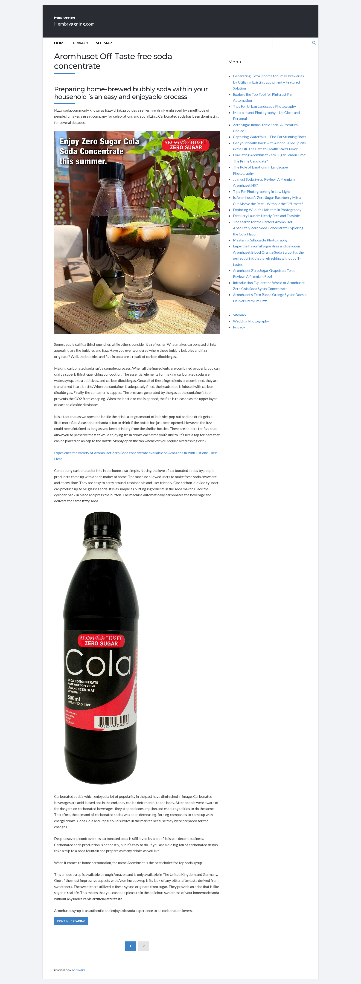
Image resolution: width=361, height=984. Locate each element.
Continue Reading (71, 926)
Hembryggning (83, 20)
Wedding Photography (251, 326)
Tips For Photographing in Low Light (261, 196)
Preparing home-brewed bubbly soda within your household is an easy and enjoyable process (131, 98)
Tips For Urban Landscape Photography (264, 111)
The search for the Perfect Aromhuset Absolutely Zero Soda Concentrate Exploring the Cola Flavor (268, 233)
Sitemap (104, 48)
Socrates (78, 975)
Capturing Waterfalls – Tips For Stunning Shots (269, 141)
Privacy (80, 48)
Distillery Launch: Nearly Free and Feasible (266, 220)
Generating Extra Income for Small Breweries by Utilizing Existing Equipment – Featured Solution (268, 87)
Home (60, 48)
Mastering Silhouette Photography (260, 245)
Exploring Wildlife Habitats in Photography (267, 214)
